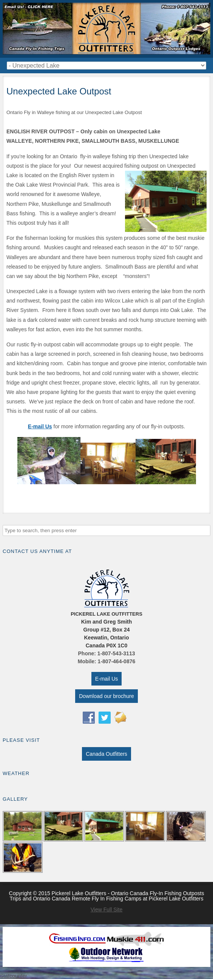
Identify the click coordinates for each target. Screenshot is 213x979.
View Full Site (107, 909)
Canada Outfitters (106, 754)
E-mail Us (106, 679)
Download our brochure (106, 696)
